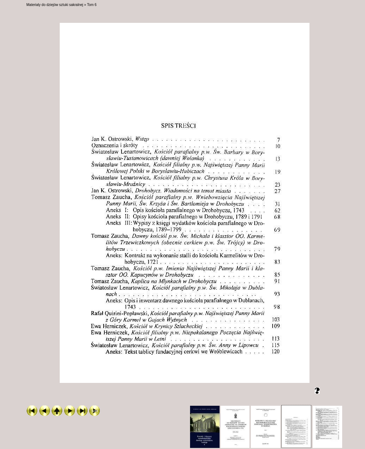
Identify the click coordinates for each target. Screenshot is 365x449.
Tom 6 (92, 5)
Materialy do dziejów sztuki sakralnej (54, 5)
